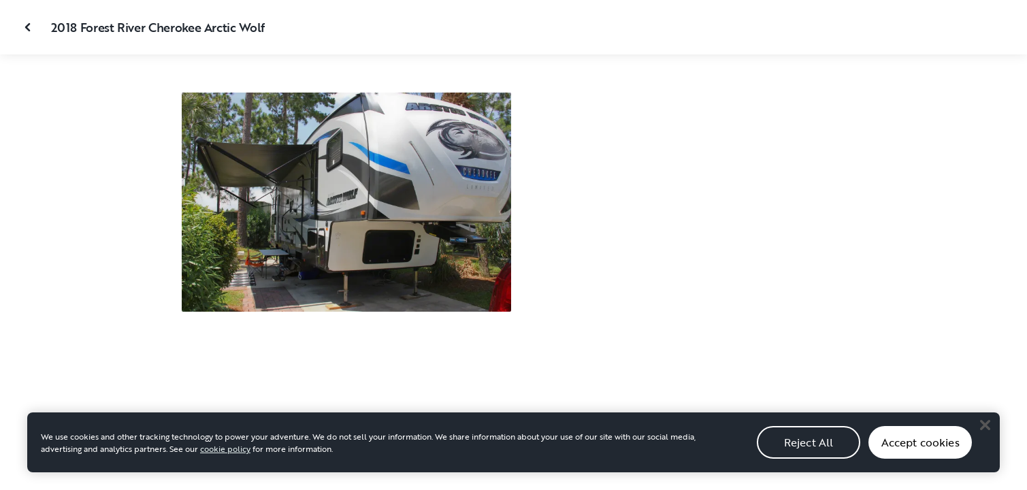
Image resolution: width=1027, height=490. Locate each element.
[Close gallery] (29, 27)
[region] (513, 450)
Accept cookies (920, 449)
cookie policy (225, 456)
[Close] (985, 432)
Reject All (809, 449)
